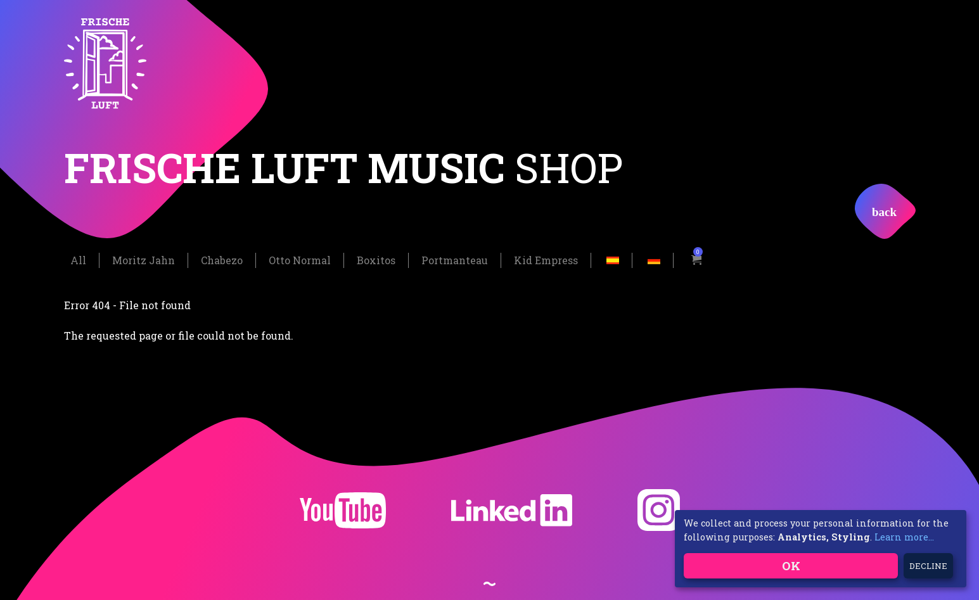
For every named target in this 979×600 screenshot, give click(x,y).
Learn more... (904, 537)
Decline (928, 565)
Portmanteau (454, 259)
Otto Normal (300, 259)
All (78, 259)
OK (791, 565)
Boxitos (376, 259)
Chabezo (222, 259)
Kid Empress (546, 259)
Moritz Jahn (143, 259)
